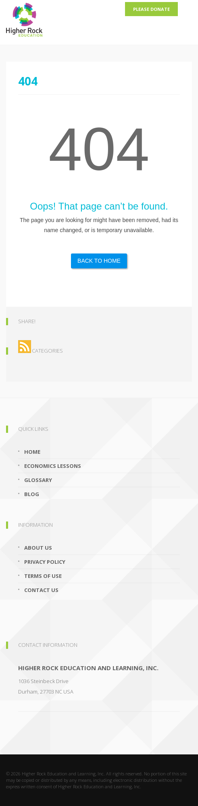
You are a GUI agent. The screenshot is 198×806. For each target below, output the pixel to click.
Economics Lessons (52, 465)
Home (32, 451)
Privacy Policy (44, 561)
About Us (38, 547)
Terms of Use (43, 576)
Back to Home (99, 261)
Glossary (38, 480)
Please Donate (151, 9)
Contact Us (41, 590)
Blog (31, 494)
